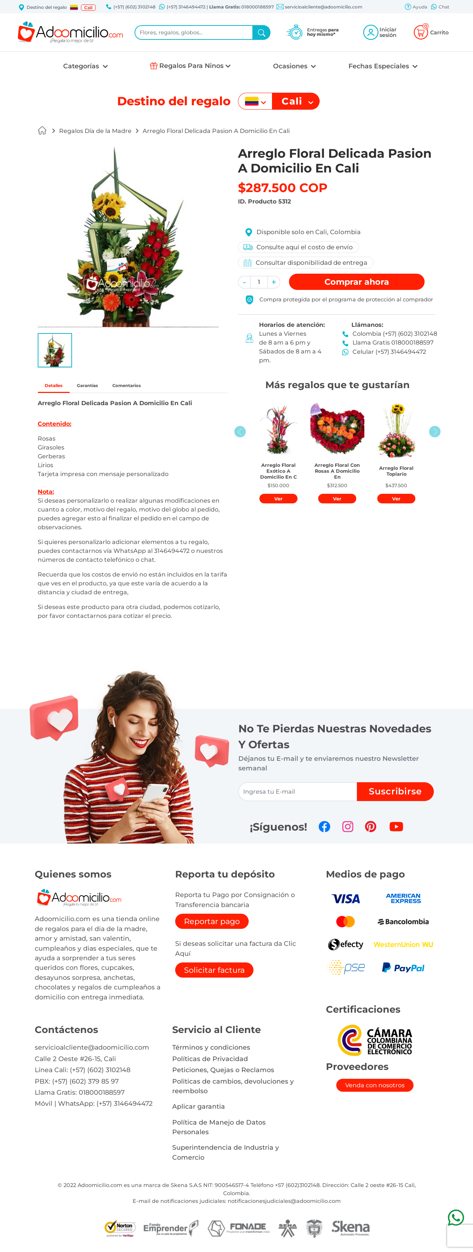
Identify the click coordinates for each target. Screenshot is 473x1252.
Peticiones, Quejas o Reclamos (223, 1073)
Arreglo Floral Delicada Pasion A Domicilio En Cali (216, 130)
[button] (74, 7)
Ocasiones (291, 66)
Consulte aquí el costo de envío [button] (299, 247)
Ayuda (415, 7)
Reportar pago (212, 924)
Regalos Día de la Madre (95, 130)
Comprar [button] (356, 282)
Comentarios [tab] (166, 387)
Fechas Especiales (379, 66)
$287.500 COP (282, 187)
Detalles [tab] (61, 387)
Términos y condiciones (211, 1050)
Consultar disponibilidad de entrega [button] (306, 262)
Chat (439, 7)
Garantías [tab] (109, 387)
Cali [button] (88, 7)
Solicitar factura (214, 973)
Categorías (82, 66)
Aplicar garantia (198, 1110)
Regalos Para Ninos (191, 65)
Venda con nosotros (375, 1088)
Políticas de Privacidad (210, 1062)
